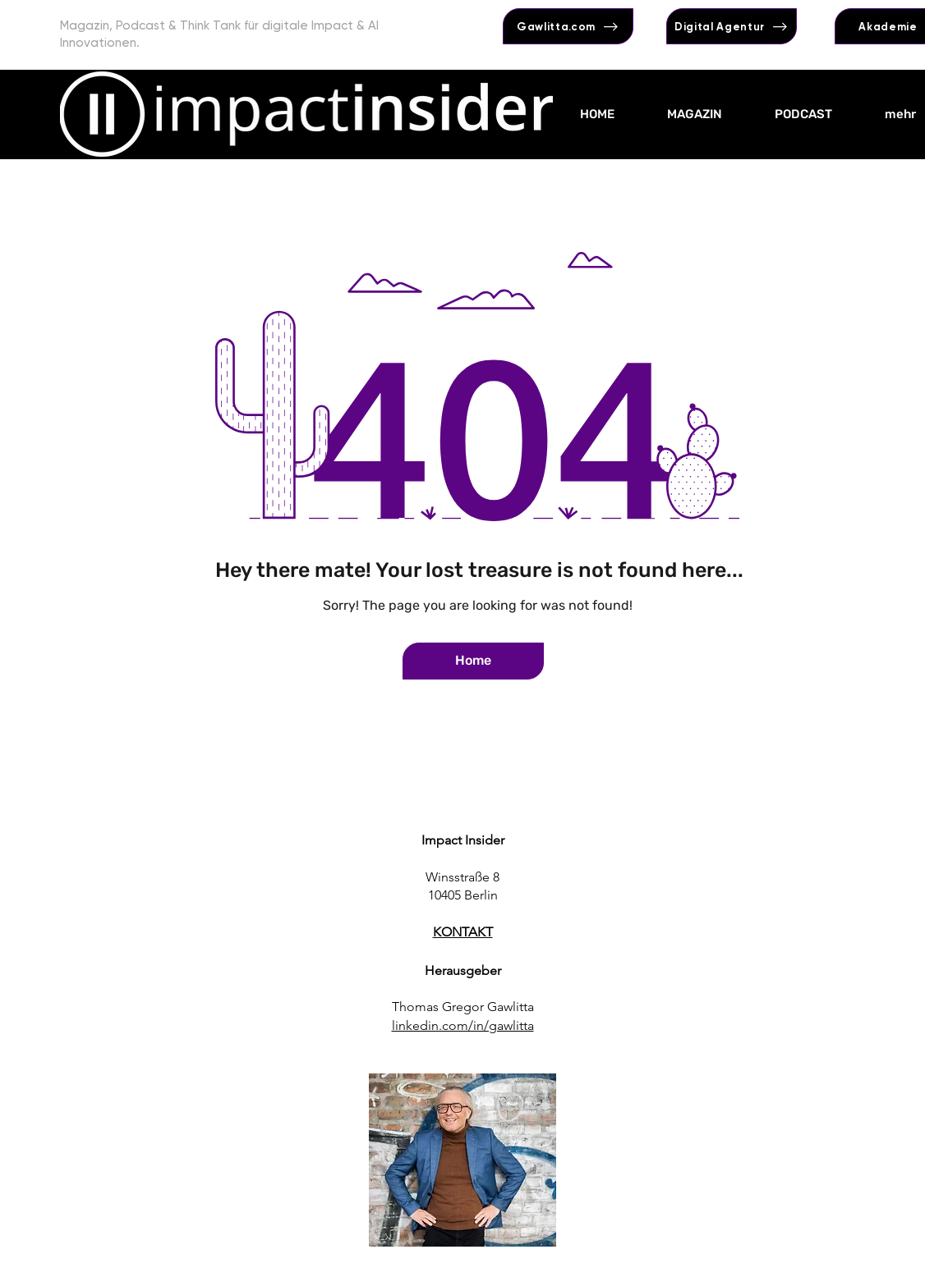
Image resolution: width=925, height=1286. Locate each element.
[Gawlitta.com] (568, 26)
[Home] (473, 661)
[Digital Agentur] (731, 26)
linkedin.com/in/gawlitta (463, 1025)
